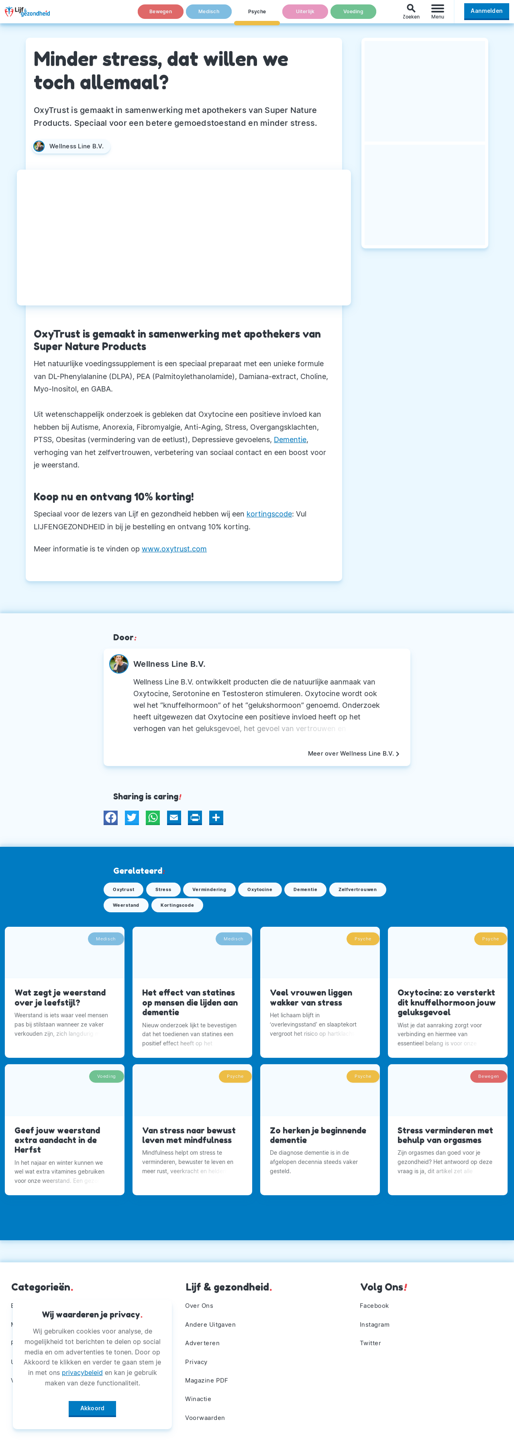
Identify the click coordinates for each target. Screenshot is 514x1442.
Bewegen (160, 16)
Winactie (200, 1397)
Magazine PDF (209, 1377)
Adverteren (204, 1337)
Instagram (376, 1317)
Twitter (371, 1337)
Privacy (198, 1357)
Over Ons (201, 1297)
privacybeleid (82, 1370)
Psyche (257, 16)
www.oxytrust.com (174, 549)
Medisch (208, 16)
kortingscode (269, 514)
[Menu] (437, 15)
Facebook (376, 1297)
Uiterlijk (305, 16)
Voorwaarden (207, 1417)
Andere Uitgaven (213, 1317)
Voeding (353, 16)
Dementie (290, 439)
